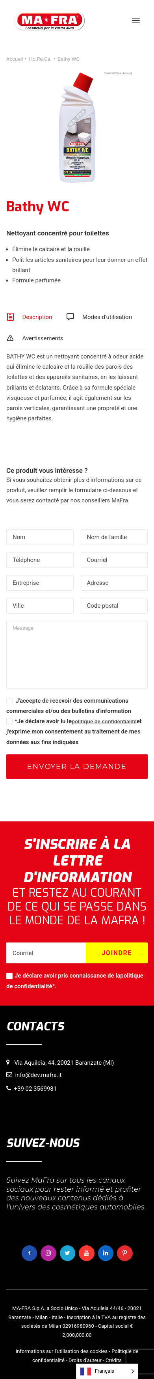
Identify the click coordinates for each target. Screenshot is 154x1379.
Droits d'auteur (85, 1360)
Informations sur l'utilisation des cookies (62, 1351)
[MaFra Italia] (49, 20)
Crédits (114, 1360)
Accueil (14, 59)
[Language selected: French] (107, 1371)
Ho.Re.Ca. (40, 59)
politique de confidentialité (104, 721)
